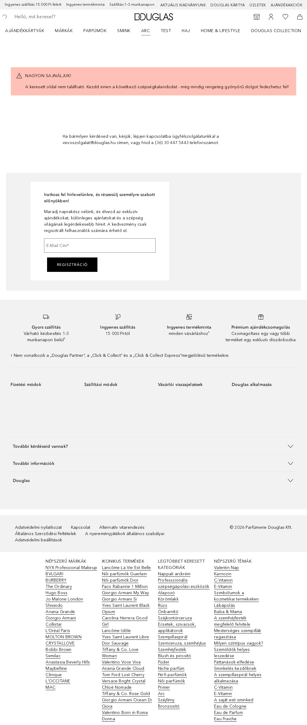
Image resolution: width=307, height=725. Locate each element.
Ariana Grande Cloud (123, 668)
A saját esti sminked (233, 699)
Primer (164, 687)
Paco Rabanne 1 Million (125, 586)
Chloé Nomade (117, 687)
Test (166, 30)
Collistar (54, 624)
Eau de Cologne (230, 706)
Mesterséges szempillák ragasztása (237, 633)
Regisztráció (72, 265)
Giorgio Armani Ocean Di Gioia (127, 703)
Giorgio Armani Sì (119, 599)
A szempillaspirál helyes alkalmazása (237, 678)
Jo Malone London (64, 599)
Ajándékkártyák (24, 30)
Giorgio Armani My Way (125, 592)
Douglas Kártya (227, 5)
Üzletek (257, 5)
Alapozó (166, 592)
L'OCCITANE (58, 681)
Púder (163, 662)
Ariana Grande (60, 611)
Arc (145, 30)
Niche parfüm (171, 668)
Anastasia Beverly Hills (68, 662)
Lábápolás (224, 605)
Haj (186, 30)
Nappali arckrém (174, 573)
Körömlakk (168, 599)
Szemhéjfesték (172, 649)
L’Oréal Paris (58, 630)
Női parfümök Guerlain (124, 573)
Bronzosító (169, 706)
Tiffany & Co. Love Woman (120, 652)
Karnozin (222, 573)
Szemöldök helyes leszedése (232, 652)
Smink (123, 30)
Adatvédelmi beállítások (38, 540)
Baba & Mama (228, 611)
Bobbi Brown (58, 649)
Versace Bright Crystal (123, 681)
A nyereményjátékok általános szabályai (124, 533)
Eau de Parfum (228, 712)
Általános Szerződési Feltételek (45, 533)
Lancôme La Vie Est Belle (126, 567)
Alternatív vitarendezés (122, 527)
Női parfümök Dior (120, 580)
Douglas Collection (276, 30)
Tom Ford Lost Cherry (123, 674)
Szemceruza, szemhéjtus (182, 643)
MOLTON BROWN (63, 636)
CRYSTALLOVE (60, 643)
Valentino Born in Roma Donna (125, 715)
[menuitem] (28, 30)
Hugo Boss (56, 592)
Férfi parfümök (172, 674)
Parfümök (94, 30)
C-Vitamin (223, 580)
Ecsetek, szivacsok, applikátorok (177, 627)
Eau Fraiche (225, 718)
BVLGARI (54, 573)
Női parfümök (171, 681)
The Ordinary (59, 586)
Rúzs (162, 605)
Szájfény (166, 699)
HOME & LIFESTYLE (220, 30)
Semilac (53, 655)
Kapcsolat (81, 527)
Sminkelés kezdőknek (235, 668)
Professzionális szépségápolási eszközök (184, 583)
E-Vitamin (223, 586)
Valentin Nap (226, 567)
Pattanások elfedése (234, 662)
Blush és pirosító (174, 655)
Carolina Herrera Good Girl (125, 621)
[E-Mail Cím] (100, 245)
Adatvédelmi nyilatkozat (38, 527)
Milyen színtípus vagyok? (238, 643)
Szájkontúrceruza (175, 618)
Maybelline (56, 668)
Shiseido (54, 605)
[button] (153, 446)
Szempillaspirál (172, 636)
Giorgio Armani (61, 618)
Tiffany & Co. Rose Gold (126, 693)
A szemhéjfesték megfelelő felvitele (232, 621)
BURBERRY (56, 580)
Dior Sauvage (115, 643)
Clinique (54, 674)
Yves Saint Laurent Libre (125, 636)
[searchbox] (57, 16)
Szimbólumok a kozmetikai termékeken (236, 596)
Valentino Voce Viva (121, 662)
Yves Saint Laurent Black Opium (126, 608)
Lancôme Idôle (116, 630)
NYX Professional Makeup (71, 567)
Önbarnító (168, 611)
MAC (50, 687)
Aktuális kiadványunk (183, 5)
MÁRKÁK (64, 30)
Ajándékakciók (287, 5)
